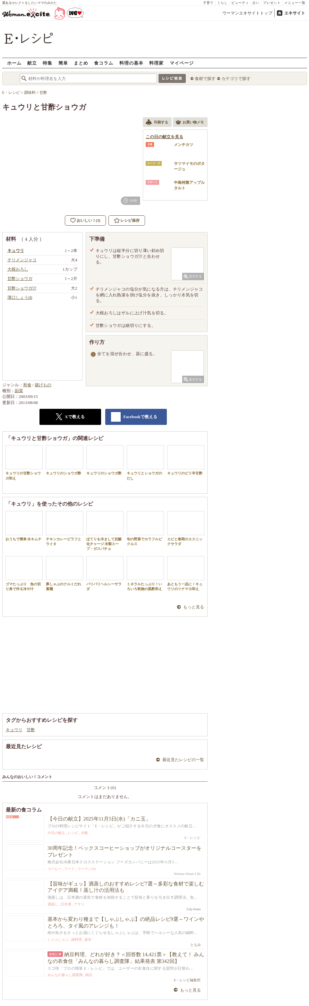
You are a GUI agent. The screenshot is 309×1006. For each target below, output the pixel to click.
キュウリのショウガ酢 (64, 460)
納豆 (88, 975)
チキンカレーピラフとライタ (64, 528)
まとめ (81, 63)
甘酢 (31, 729)
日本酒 (66, 904)
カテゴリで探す (236, 78)
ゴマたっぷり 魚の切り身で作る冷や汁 (24, 573)
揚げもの (43, 384)
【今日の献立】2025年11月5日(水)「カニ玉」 (99, 819)
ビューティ (240, 2)
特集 (47, 63)
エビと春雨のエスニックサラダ (185, 528)
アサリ (79, 904)
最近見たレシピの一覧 (183, 759)
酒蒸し (52, 904)
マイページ (182, 63)
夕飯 (84, 833)
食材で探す (205, 78)
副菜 (19, 390)
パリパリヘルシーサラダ (105, 573)
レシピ (73, 833)
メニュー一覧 (294, 2)
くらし (222, 2)
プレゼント (272, 2)
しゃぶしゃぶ (58, 939)
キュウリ (14, 729)
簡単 (63, 63)
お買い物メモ (190, 123)
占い (256, 2)
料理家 (156, 63)
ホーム (14, 63)
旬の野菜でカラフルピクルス (145, 528)
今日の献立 (56, 833)
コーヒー (54, 869)
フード (69, 869)
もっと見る (193, 607)
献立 (32, 63)
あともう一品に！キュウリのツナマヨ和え (185, 573)
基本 (87, 939)
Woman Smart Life (187, 874)
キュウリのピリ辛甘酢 (185, 460)
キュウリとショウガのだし (145, 462)
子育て (208, 2)
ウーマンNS (86, 869)
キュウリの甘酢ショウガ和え (24, 462)
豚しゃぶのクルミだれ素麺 (64, 573)
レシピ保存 (130, 220)
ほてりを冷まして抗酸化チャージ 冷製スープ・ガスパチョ (105, 531)
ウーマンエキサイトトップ (247, 13)
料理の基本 (131, 63)
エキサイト (294, 13)
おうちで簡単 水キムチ (24, 526)
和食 (27, 384)
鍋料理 (76, 939)
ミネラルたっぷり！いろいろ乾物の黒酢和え (145, 573)
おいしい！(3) (88, 220)
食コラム (103, 63)
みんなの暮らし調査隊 (65, 975)
